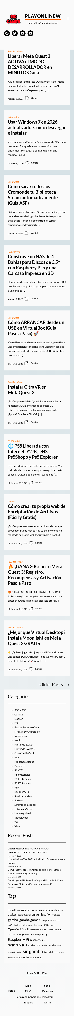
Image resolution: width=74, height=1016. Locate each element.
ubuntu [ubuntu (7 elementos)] (57, 952)
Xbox (17, 826)
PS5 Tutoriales (15, 441)
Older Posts (54, 684)
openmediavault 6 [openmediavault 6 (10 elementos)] (55, 929)
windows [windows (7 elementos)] (11, 958)
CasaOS (18, 714)
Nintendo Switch (23, 744)
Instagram (47, 996)
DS (16, 723)
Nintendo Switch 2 (24, 748)
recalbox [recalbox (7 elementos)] (52, 945)
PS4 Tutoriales (22, 778)
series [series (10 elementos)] (19, 952)
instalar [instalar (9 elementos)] (56, 920)
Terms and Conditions (28, 996)
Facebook (47, 991)
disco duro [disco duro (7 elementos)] (59, 910)
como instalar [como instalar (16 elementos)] (46, 910)
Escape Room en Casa (26, 727)
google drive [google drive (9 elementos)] (47, 920)
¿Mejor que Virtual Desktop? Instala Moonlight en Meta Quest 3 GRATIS (36, 638)
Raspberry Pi (14, 251)
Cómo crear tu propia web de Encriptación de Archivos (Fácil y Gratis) (36, 511)
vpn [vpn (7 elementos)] (62, 952)
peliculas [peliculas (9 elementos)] (11, 934)
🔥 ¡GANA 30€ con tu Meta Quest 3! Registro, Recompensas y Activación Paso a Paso (35, 575)
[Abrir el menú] (68, 19)
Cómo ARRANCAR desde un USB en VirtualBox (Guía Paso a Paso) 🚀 (36, 328)
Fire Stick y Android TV (27, 731)
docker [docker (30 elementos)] (12, 914)
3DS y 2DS (20, 710)
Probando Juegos (24, 761)
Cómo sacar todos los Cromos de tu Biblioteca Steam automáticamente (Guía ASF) (33, 195)
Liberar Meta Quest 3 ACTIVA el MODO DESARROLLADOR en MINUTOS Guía (30, 64)
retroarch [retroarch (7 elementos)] (11, 952)
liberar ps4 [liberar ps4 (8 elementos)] (38, 925)
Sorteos (18, 800)
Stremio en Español (25, 804)
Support (28, 1002)
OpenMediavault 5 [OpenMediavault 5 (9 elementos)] (38, 929)
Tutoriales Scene (23, 808)
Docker (11, 501)
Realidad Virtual (15, 51)
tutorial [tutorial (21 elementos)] (48, 952)
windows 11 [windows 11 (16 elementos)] (36, 957)
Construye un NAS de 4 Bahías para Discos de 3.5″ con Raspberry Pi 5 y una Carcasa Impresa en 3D (34, 265)
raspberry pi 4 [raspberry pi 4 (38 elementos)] (17, 945)
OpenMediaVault (24, 753)
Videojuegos (21, 817)
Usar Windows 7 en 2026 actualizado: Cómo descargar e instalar (37, 127)
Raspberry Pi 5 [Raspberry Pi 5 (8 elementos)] (34, 945)
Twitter (48, 1002)
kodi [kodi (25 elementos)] (10, 925)
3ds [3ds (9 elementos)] (9, 910)
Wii (16, 821)
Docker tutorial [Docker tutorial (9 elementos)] (24, 915)
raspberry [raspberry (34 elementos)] (41, 934)
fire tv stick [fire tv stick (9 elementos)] (56, 915)
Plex (16, 757)
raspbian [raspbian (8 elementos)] (44, 945)
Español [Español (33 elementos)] (45, 914)
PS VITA (19, 770)
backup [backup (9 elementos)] (35, 910)
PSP (16, 787)
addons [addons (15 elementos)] (16, 910)
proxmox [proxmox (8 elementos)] (25, 934)
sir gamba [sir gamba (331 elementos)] (33, 951)
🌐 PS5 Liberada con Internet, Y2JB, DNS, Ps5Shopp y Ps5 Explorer (32, 451)
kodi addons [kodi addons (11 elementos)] (27, 925)
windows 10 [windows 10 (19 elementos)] (22, 957)
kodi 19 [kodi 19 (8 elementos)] (17, 925)
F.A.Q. (28, 991)
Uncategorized (22, 813)
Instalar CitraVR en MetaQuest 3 (27, 389)
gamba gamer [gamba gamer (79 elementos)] (29, 920)
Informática (13, 117)
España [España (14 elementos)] (35, 914)
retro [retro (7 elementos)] (59, 945)
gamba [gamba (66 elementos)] (13, 920)
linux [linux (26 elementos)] (46, 925)
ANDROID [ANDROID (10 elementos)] (25, 910)
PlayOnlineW (43, 16)
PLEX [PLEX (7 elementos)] (19, 934)
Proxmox (19, 765)
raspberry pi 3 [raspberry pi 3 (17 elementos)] (37, 939)
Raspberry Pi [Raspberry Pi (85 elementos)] (18, 939)
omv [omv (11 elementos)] (53, 925)
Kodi (17, 740)
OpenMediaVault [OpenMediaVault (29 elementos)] (18, 929)
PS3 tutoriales (22, 774)
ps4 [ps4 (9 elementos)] (32, 934)
